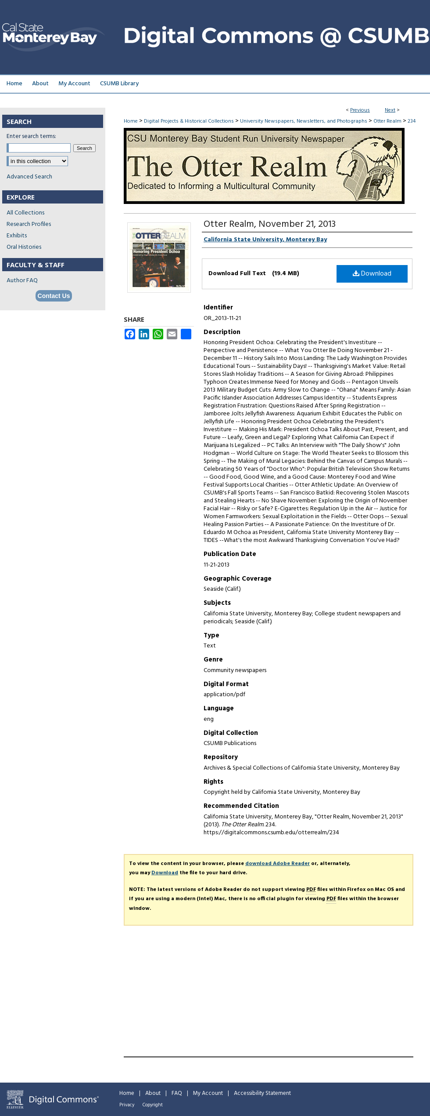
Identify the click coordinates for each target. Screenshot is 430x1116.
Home (131, 121)
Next (390, 110)
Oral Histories (24, 247)
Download (372, 274)
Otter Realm (387, 121)
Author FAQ (22, 281)
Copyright (153, 1105)
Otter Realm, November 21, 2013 (270, 224)
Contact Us (54, 295)
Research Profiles (29, 224)
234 (412, 121)
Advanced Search (29, 177)
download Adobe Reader (277, 863)
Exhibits (17, 236)
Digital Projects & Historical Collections (189, 121)
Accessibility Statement (262, 1093)
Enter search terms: (31, 136)
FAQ (177, 1093)
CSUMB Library (119, 84)
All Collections (25, 213)
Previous (360, 110)
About (153, 1093)
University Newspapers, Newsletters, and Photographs (303, 121)
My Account (208, 1093)
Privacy (126, 1105)
